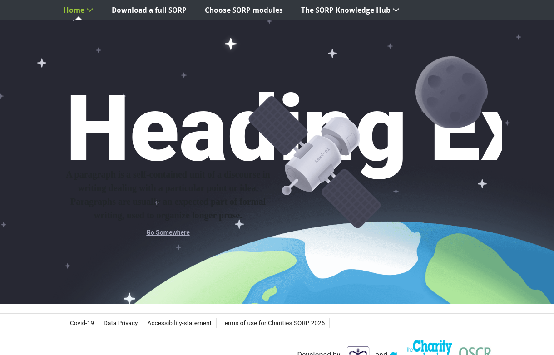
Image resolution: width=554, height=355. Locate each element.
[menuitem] (78, 10)
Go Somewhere (167, 232)
